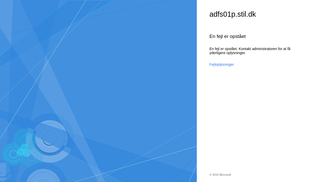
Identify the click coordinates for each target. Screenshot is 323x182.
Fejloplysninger (221, 64)
